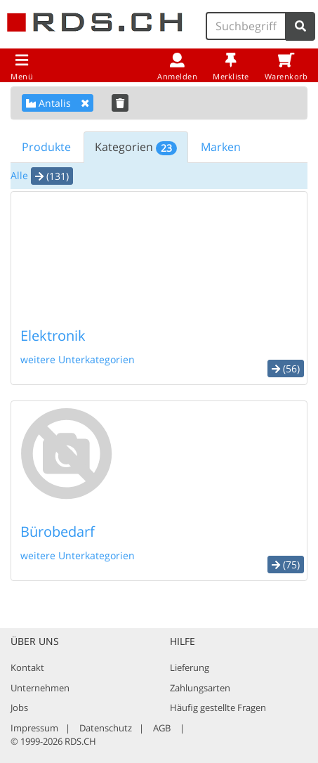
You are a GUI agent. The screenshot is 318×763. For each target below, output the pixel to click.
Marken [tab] (221, 147)
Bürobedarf (57, 531)
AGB (162, 728)
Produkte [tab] (46, 147)
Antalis (57, 103)
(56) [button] (286, 368)
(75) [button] (286, 564)
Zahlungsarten (200, 688)
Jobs (19, 707)
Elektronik (53, 335)
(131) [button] (52, 176)
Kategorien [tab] (136, 147)
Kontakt (27, 667)
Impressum (34, 728)
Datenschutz (105, 728)
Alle (19, 175)
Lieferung (189, 667)
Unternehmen (40, 688)
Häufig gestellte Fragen (218, 707)
